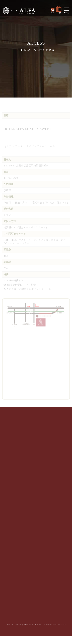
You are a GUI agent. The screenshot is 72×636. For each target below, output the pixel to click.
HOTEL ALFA (31, 624)
